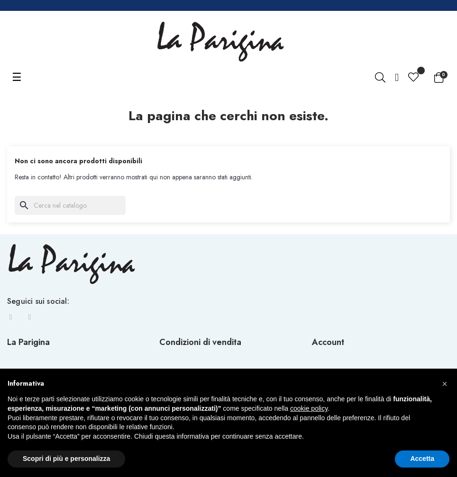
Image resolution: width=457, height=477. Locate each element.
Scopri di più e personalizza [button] (66, 458)
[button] (444, 383)
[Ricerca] (70, 205)
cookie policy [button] (309, 408)
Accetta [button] (422, 458)
